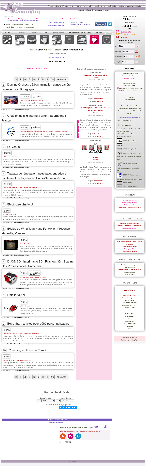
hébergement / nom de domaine (43, 131)
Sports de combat (25, 244)
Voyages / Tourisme (13, 157)
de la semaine (129, 274)
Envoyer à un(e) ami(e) (130, 319)
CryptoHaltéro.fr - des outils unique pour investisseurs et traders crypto (129, 156)
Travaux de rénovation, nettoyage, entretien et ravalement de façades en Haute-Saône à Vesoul (34, 176)
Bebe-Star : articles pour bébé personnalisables (38, 323)
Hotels (4, 157)
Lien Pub (129, 328)
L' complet (129, 73)
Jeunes (98, 431)
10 (52, 79)
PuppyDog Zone (133, 149)
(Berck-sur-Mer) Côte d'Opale (20, 27)
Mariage (27, 306)
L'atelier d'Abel (16, 295)
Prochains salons (129, 307)
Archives (129, 210)
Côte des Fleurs (19, 24)
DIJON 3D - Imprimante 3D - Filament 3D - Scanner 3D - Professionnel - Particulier (37, 264)
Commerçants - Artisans (10, 187)
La (129, 99)
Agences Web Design (26, 131)
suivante (62, 79)
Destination (45, 395)
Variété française (25, 100)
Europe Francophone (24, 187)
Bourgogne (34, 100)
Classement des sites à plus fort (131, 88)
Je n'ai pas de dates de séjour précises (58, 405)
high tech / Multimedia (26, 277)
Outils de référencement (87, 431)
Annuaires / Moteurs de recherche (69, 431)
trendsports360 (126, 120)
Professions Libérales (60, 131)
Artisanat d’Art (36, 187)
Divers (44, 277)
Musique (41, 100)
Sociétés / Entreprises (9, 214)
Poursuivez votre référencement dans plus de (94, 8)
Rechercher (67, 407)
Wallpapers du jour (129, 272)
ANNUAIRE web (126, 125)
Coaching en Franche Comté (27, 350)
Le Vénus (13, 146)
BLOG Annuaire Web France (131, 91)
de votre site (129, 108)
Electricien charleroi (20, 204)
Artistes (22, 306)
